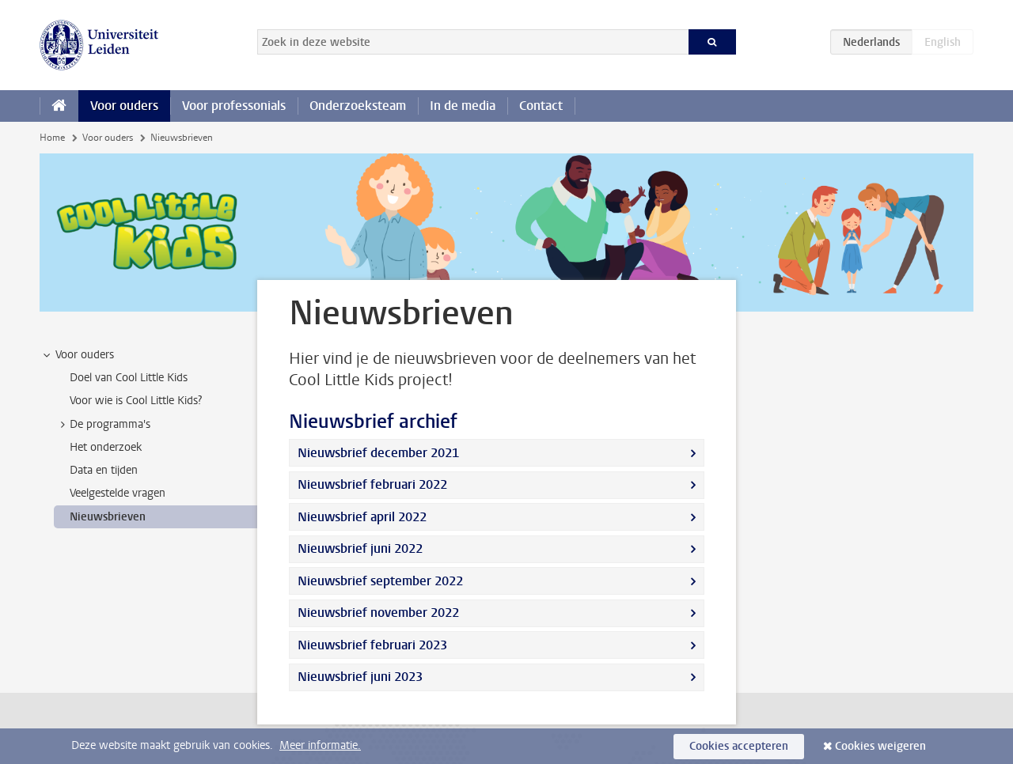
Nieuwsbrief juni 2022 (360, 548)
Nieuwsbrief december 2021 (378, 452)
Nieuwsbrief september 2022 (380, 581)
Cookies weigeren (880, 746)
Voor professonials (234, 105)
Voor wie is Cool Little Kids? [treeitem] (136, 400)
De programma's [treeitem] (102, 425)
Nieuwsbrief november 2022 (378, 612)
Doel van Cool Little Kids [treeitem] (129, 377)
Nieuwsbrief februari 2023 (372, 645)
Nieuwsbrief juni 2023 (360, 676)
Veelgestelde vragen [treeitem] (117, 493)
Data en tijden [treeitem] (104, 470)
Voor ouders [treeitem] (77, 355)
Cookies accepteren (738, 746)
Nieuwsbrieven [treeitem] (108, 516)
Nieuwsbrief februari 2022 (372, 484)
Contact (541, 105)
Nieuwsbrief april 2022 (362, 517)
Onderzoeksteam (357, 105)
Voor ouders (124, 105)
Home (52, 137)
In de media (462, 105)
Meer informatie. (320, 745)
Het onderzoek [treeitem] (106, 447)
